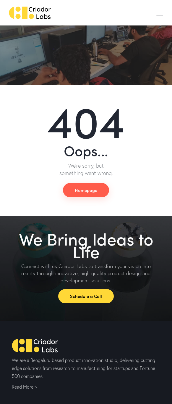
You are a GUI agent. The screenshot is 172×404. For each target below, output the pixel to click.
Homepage (86, 190)
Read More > (24, 387)
